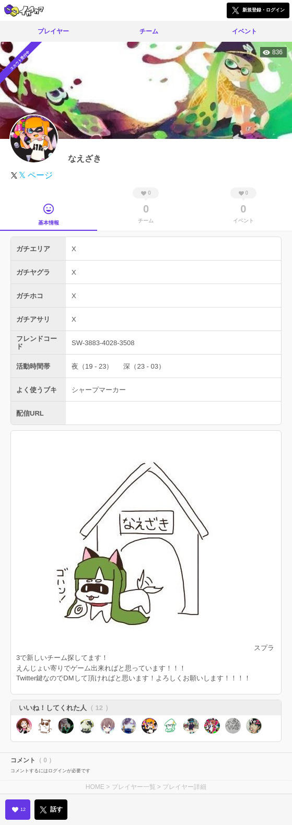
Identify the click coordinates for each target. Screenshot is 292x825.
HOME (95, 787)
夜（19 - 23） (92, 366)
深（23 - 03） (144, 366)
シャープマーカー (99, 390)
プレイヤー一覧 (134, 787)
